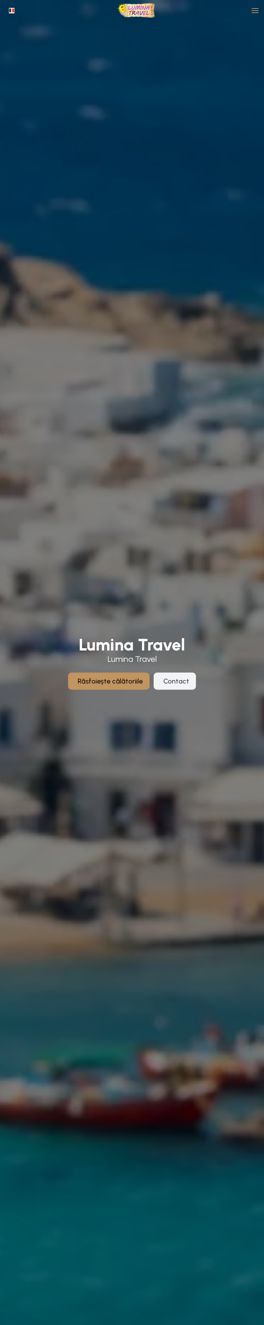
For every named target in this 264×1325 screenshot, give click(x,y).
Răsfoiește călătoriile (110, 688)
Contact (176, 688)
